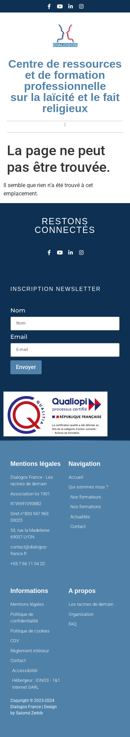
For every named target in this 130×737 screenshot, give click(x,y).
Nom (17, 311)
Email (18, 337)
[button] (65, 125)
